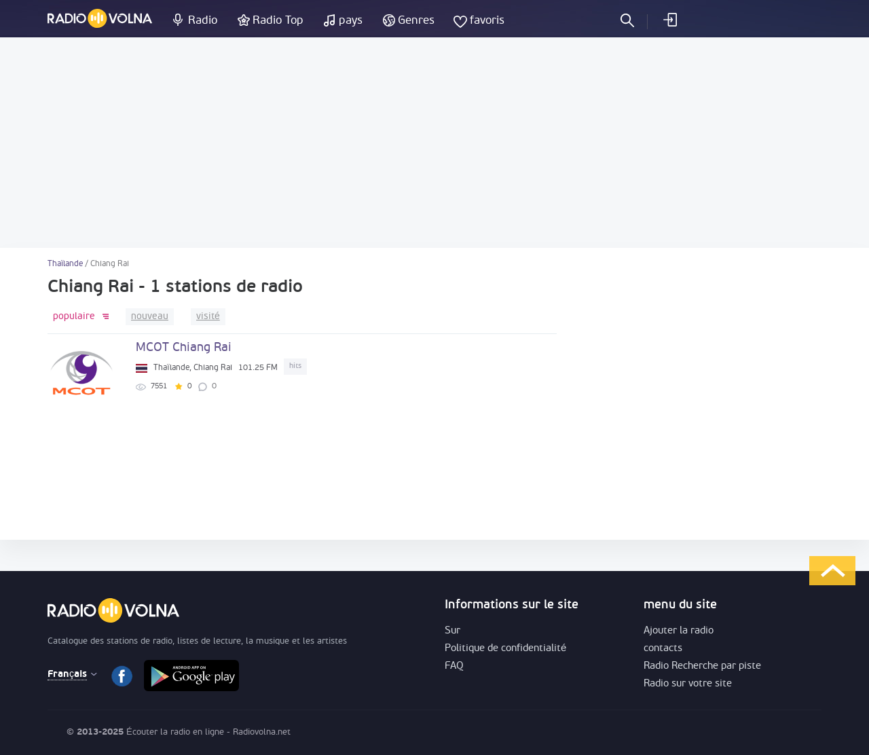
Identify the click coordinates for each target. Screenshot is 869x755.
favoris (487, 20)
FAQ (454, 666)
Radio (202, 20)
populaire (74, 317)
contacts (663, 649)
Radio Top (278, 20)
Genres (416, 20)
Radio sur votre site (688, 684)
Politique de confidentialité (505, 649)
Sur (452, 631)
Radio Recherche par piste (702, 666)
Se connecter (669, 20)
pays (351, 20)
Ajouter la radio (679, 631)
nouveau (149, 317)
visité (208, 317)
